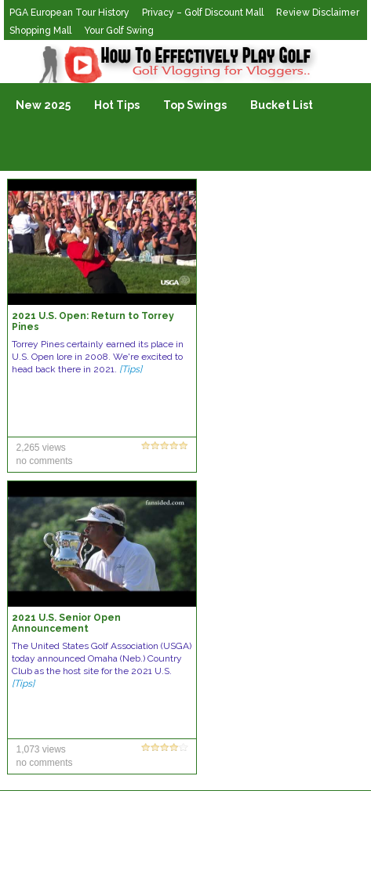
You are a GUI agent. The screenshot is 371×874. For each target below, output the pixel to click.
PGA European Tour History (69, 12)
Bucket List (281, 105)
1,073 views (40, 749)
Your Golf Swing (119, 30)
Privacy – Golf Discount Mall (203, 12)
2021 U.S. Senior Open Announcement (66, 623)
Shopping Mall (40, 30)
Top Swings (195, 105)
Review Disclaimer (317, 12)
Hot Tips (117, 105)
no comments (44, 460)
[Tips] (130, 369)
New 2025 (43, 105)
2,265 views (40, 447)
